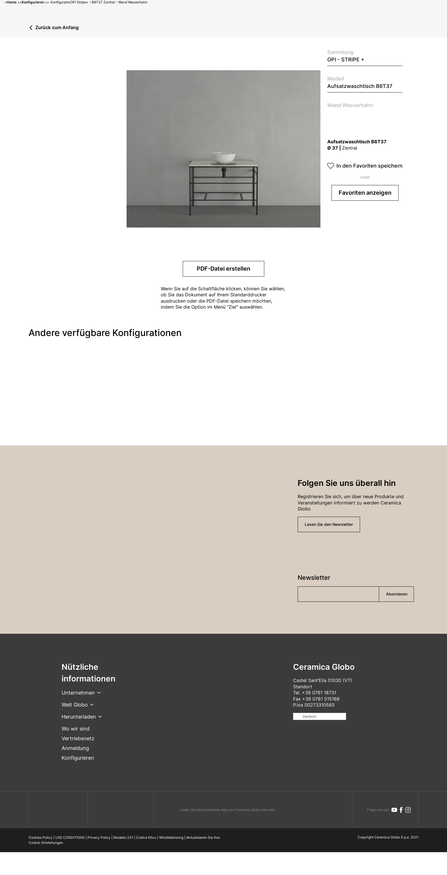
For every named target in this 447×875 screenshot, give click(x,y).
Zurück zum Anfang (57, 27)
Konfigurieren (78, 758)
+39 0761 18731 (319, 692)
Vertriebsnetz (78, 738)
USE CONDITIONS (70, 837)
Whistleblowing (171, 837)
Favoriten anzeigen (365, 192)
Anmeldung (75, 748)
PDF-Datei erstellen (223, 268)
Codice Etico (146, 837)
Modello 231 (123, 837)
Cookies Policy (40, 837)
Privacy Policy (99, 837)
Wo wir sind (76, 729)
